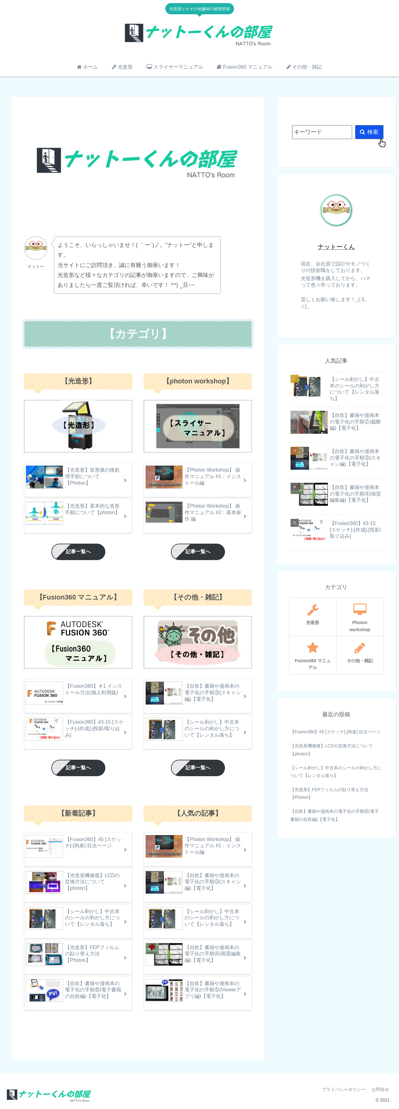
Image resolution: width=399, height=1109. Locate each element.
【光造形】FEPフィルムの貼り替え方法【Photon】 (329, 793)
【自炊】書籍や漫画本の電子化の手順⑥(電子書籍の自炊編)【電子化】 (334, 815)
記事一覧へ (78, 551)
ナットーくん (336, 246)
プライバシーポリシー (343, 1089)
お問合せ (380, 1089)
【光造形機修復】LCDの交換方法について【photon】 (331, 749)
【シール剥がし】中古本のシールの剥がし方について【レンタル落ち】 (336, 771)
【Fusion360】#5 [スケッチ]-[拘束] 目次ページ (335, 731)
